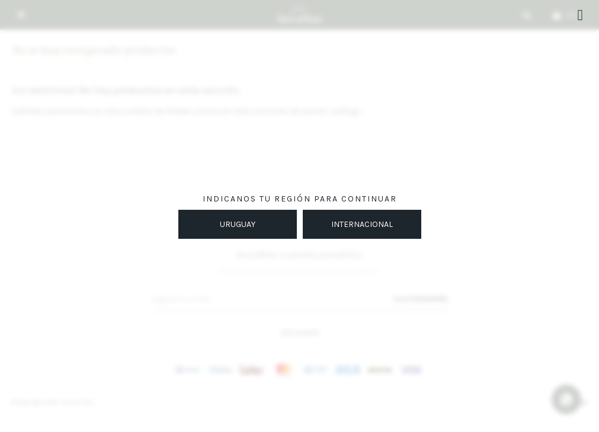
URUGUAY (237, 224)
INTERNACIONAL (362, 224)
